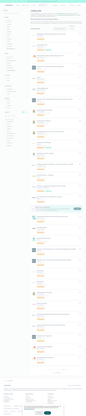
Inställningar (39, 413)
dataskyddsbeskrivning (29, 409)
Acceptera (48, 413)
